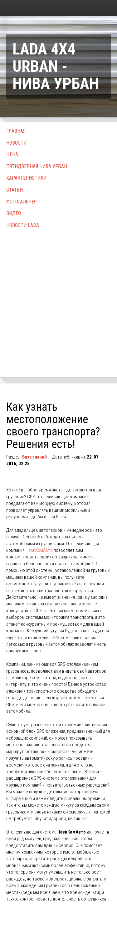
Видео (13, 213)
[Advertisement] (58, 296)
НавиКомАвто (39, 550)
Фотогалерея (21, 202)
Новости (16, 143)
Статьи (14, 190)
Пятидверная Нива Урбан (36, 166)
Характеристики (26, 178)
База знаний (34, 457)
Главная (16, 131)
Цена (12, 154)
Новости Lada (22, 225)
